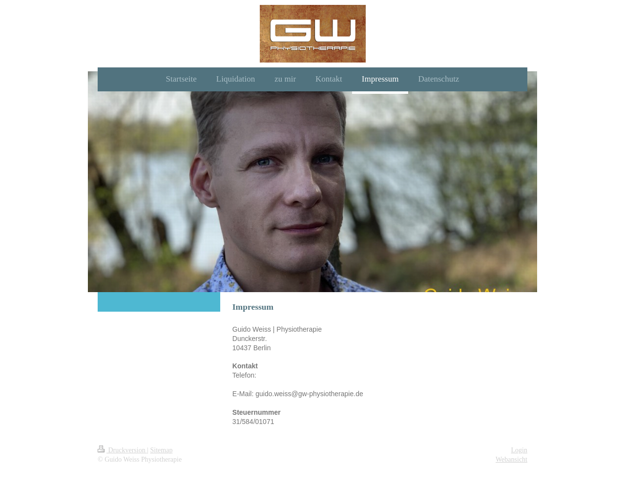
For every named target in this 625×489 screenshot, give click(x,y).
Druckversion (122, 450)
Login (519, 450)
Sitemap (161, 450)
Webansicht (511, 459)
